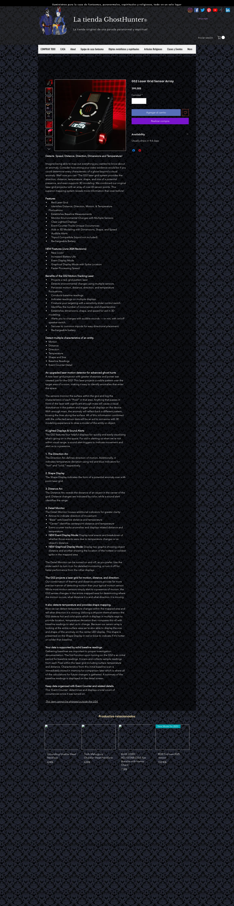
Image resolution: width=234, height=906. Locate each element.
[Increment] (144, 101)
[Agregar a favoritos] (185, 112)
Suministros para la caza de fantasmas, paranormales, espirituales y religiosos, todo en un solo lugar (116, 4)
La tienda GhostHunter (108, 19)
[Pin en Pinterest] (140, 150)
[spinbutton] (139, 101)
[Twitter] (203, 10)
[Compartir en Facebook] (134, 150)
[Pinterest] (209, 10)
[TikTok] (221, 10)
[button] (221, 37)
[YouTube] (215, 10)
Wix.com (141, 844)
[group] (117, 749)
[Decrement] (134, 101)
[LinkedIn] (228, 10)
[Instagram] (190, 10)
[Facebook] (196, 10)
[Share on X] (146, 150)
